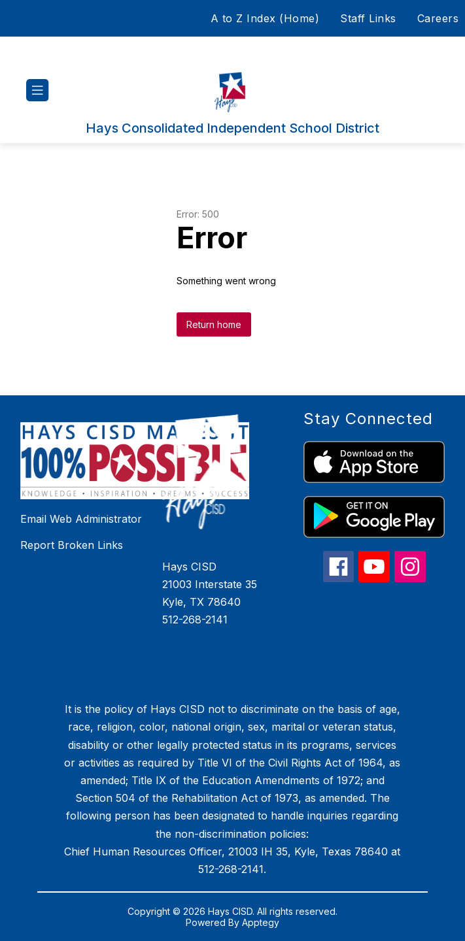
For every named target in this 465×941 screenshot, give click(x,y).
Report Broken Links (71, 545)
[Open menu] (37, 90)
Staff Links (368, 18)
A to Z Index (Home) (265, 18)
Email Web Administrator (81, 518)
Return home (213, 324)
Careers (438, 18)
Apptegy (260, 922)
